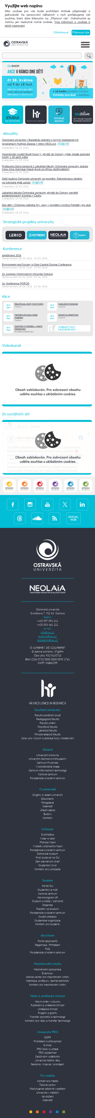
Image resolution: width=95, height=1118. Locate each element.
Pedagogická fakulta (47, 719)
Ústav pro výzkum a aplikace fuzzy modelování (47, 738)
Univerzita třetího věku (47, 1060)
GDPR (47, 1037)
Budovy (48, 814)
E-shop (47, 1045)
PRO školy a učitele (47, 1049)
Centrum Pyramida (47, 763)
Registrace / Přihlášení (47, 945)
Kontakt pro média (47, 1081)
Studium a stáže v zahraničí (47, 901)
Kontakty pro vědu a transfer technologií (47, 1021)
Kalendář (48, 806)
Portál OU (47, 886)
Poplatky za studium (47, 909)
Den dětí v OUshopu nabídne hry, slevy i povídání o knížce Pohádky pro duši (46, 205)
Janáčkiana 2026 (11, 255)
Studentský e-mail (47, 890)
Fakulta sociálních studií (48, 715)
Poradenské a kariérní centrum (47, 778)
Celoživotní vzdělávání (47, 1057)
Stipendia (47, 905)
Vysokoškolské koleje (47, 767)
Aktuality (10, 134)
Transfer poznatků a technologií (47, 1017)
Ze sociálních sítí (15, 414)
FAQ (47, 949)
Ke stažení (47, 1096)
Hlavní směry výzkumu (47, 1002)
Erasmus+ (47, 973)
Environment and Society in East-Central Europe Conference (37, 265)
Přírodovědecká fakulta (47, 734)
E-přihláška (47, 835)
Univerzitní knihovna (47, 755)
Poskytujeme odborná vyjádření (47, 1089)
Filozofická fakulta (47, 727)
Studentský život (47, 865)
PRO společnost (48, 1053)
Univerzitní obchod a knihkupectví (47, 759)
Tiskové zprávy (47, 1085)
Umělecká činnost (48, 1009)
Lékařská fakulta (47, 731)
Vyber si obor (47, 838)
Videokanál (11, 346)
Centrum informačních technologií (47, 770)
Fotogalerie (47, 803)
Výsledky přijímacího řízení (47, 846)
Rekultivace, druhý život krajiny (29, 304)
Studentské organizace (47, 921)
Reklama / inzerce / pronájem (47, 1064)
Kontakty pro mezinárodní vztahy (47, 985)
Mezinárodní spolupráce (47, 969)
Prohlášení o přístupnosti (47, 1041)
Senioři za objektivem (68, 315)
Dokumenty (47, 799)
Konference (12, 249)
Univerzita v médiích (47, 1093)
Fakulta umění (47, 723)
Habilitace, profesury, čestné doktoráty (47, 981)
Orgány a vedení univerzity (47, 795)
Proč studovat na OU (47, 858)
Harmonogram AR (47, 898)
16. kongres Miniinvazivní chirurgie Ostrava (27, 274)
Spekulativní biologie (68, 304)
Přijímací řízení (48, 842)
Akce (6, 297)
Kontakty (47, 818)
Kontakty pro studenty (47, 924)
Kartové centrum (47, 774)
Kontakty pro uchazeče (47, 869)
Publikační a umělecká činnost (47, 1005)
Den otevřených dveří (48, 861)
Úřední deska (47, 810)
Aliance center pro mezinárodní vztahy (47, 977)
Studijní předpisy (47, 917)
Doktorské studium (47, 854)
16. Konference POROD (15, 283)
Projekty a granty (47, 1013)
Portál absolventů (47, 941)
